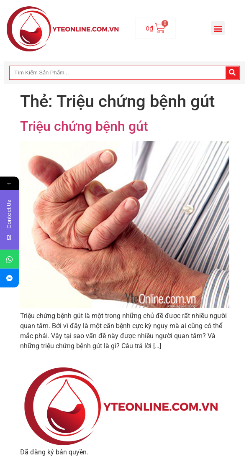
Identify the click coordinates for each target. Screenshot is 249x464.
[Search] (232, 72)
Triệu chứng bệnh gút (84, 126)
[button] (218, 28)
